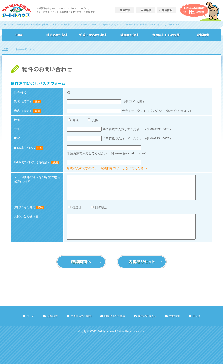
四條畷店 (99, 207)
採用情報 (174, 316)
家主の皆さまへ (147, 316)
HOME (5, 49)
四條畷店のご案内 (114, 316)
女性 (93, 120)
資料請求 (52, 316)
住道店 (75, 207)
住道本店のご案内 (81, 316)
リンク (196, 316)
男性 (73, 120)
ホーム (30, 316)
